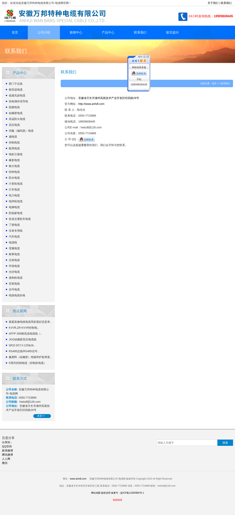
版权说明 (105, 492)
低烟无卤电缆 (17, 95)
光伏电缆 (14, 271)
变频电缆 (14, 248)
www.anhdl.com (78, 478)
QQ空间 (7, 446)
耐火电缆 (14, 166)
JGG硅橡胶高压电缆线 (22, 339)
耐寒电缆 (14, 254)
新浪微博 (7, 450)
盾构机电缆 (16, 277)
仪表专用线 (16, 230)
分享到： (7, 442)
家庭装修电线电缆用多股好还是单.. (30, 321)
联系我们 (226, 3)
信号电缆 (14, 289)
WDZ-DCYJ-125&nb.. (22, 345)
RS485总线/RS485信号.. (24, 351)
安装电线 (14, 283)
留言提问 (172, 32)
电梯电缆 (14, 207)
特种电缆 (14, 171)
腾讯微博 (7, 454)
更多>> (41, 415)
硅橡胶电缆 (16, 113)
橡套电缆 (14, 160)
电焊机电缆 (16, 201)
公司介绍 (44, 32)
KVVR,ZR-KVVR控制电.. (24, 327)
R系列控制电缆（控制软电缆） (27, 362)
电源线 (13, 242)
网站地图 (95, 492)
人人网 (6, 458)
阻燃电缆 (14, 107)
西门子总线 (16, 83)
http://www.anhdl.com (91, 103)
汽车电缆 (14, 236)
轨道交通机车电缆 (20, 218)
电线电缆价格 (17, 295)
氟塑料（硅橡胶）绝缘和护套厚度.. (30, 357)
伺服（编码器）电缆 (21, 130)
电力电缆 (14, 195)
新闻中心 (76, 32)
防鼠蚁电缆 (16, 213)
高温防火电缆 (17, 119)
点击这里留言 (81, 145)
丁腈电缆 (14, 224)
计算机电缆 (16, 183)
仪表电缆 (14, 260)
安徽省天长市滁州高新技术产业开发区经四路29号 (108, 98)
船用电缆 (14, 148)
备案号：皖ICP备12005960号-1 (127, 492)
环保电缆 (14, 265)
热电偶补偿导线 (18, 101)
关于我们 (213, 3)
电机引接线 (16, 154)
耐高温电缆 (16, 89)
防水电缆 (14, 177)
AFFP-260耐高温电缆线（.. (25, 333)
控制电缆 (14, 142)
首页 (15, 32)
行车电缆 (14, 189)
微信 (4, 462)
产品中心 (108, 32)
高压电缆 (14, 124)
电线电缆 (117, 500)
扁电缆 (13, 136)
